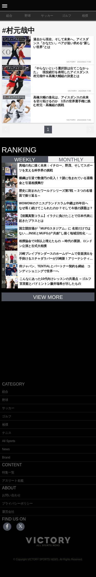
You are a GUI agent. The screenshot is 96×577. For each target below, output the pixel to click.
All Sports (8, 441)
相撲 (85, 15)
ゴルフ (66, 15)
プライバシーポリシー (17, 503)
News (6, 449)
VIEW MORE (48, 297)
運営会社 (8, 512)
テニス (6, 433)
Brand (6, 457)
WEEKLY (24, 159)
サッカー (47, 15)
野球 (28, 15)
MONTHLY (71, 159)
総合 (9, 15)
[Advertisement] (48, 337)
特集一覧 (8, 472)
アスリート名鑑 (13, 480)
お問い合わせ (11, 495)
